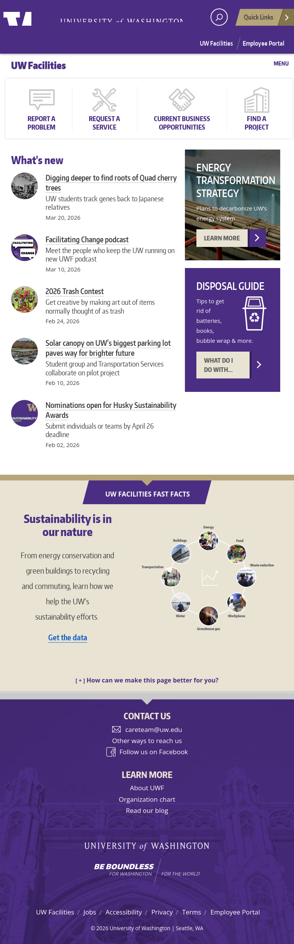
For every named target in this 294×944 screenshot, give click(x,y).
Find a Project (257, 122)
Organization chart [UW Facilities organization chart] (147, 799)
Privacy (162, 912)
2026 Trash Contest (75, 291)
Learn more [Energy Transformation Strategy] (222, 238)
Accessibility (124, 912)
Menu (281, 63)
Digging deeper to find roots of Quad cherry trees (111, 182)
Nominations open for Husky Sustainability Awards (111, 410)
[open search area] (219, 17)
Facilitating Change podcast (87, 239)
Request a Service (104, 122)
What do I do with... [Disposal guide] (218, 365)
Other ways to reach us (147, 740)
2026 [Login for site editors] (102, 928)
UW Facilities (216, 43)
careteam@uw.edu (153, 729)
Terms (191, 912)
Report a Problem (42, 122)
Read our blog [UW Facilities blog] (147, 810)
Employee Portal (263, 43)
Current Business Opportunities (182, 122)
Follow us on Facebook (153, 751)
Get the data (67, 637)
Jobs (89, 912)
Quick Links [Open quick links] (267, 19)
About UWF (147, 787)
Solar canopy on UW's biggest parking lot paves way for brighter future (108, 348)
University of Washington (34, 17)
